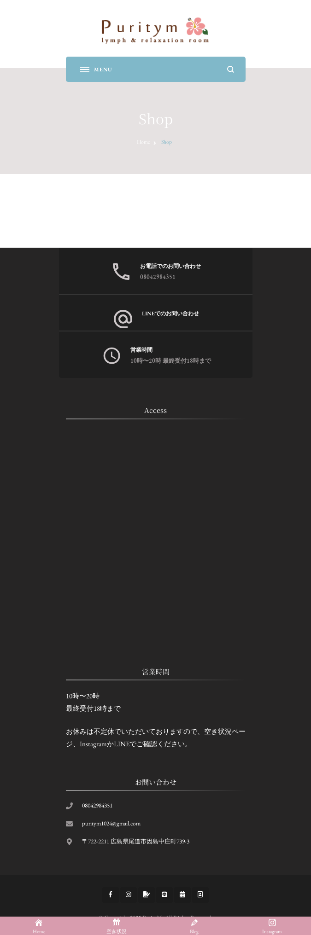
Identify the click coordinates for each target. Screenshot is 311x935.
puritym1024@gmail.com (111, 823)
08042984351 (158, 277)
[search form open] (230, 69)
